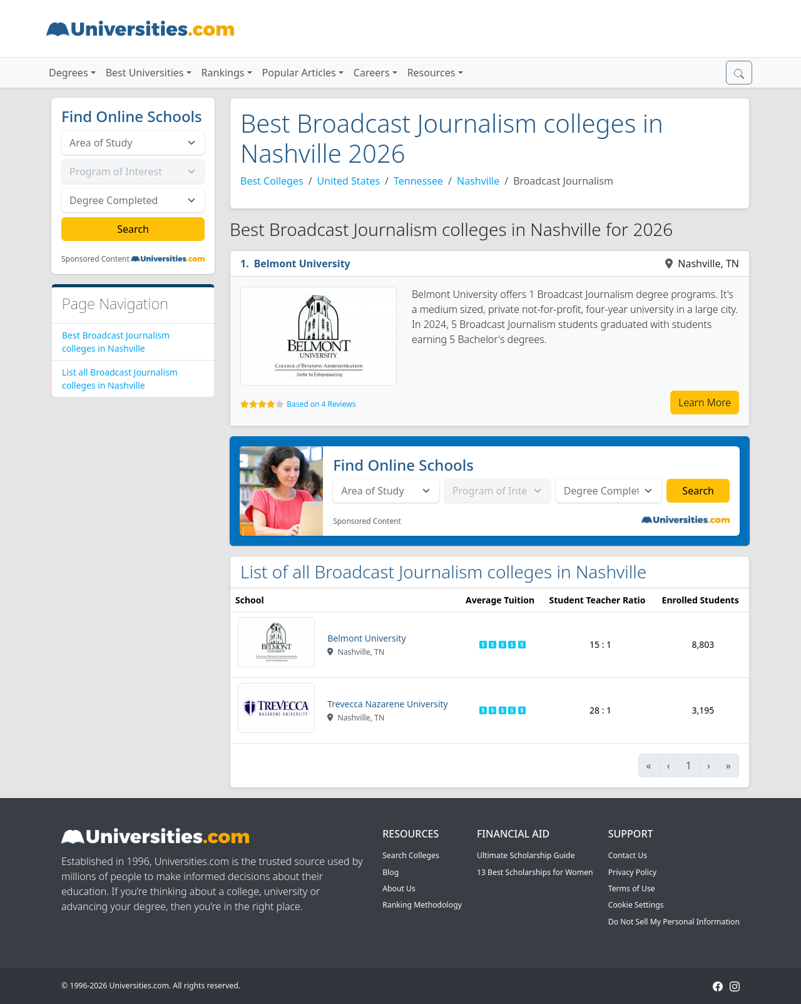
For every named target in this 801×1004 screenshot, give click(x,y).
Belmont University (302, 263)
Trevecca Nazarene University (387, 704)
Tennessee (418, 181)
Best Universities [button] (145, 72)
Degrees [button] (68, 72)
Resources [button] (431, 72)
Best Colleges (272, 181)
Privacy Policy (632, 872)
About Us (399, 888)
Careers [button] (372, 72)
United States (348, 181)
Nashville (478, 181)
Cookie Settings (636, 904)
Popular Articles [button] (299, 72)
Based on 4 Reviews (321, 404)
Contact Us (627, 855)
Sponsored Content (95, 259)
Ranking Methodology (422, 904)
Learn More (704, 402)
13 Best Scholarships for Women (535, 872)
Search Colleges (410, 855)
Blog (390, 872)
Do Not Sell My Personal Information (674, 921)
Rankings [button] (223, 72)
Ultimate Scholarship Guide (526, 855)
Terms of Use (631, 888)
